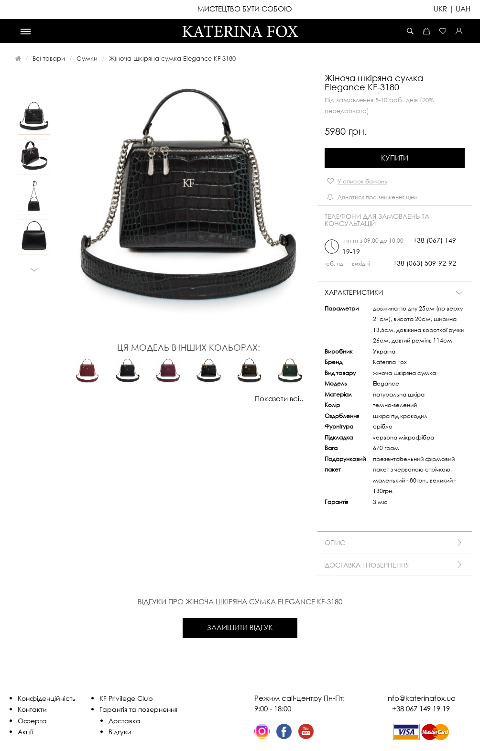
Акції (25, 732)
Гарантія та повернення (138, 709)
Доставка (125, 721)
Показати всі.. (279, 398)
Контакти (32, 709)
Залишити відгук (240, 627)
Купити (394, 157)
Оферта (32, 721)
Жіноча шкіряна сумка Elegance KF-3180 (172, 58)
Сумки (87, 58)
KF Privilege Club (126, 698)
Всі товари (49, 58)
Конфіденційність (47, 698)
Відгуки (120, 732)
